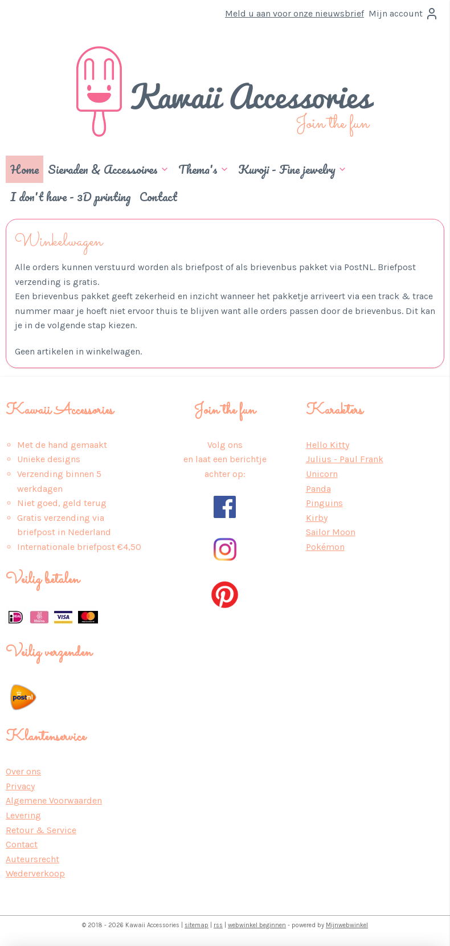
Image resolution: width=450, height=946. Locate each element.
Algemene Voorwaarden (54, 800)
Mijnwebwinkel (347, 925)
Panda (318, 488)
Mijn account (404, 14)
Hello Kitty (327, 444)
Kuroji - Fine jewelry (292, 169)
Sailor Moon (330, 532)
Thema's (203, 169)
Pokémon (325, 546)
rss (218, 925)
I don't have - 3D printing (70, 196)
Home (24, 169)
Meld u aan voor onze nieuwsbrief (294, 13)
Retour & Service (41, 830)
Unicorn (322, 473)
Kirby (317, 517)
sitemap (196, 925)
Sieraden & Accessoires (108, 169)
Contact (158, 196)
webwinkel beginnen (257, 925)
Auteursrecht (32, 859)
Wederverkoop (35, 873)
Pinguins (324, 503)
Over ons (23, 771)
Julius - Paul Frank (344, 459)
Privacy (20, 786)
